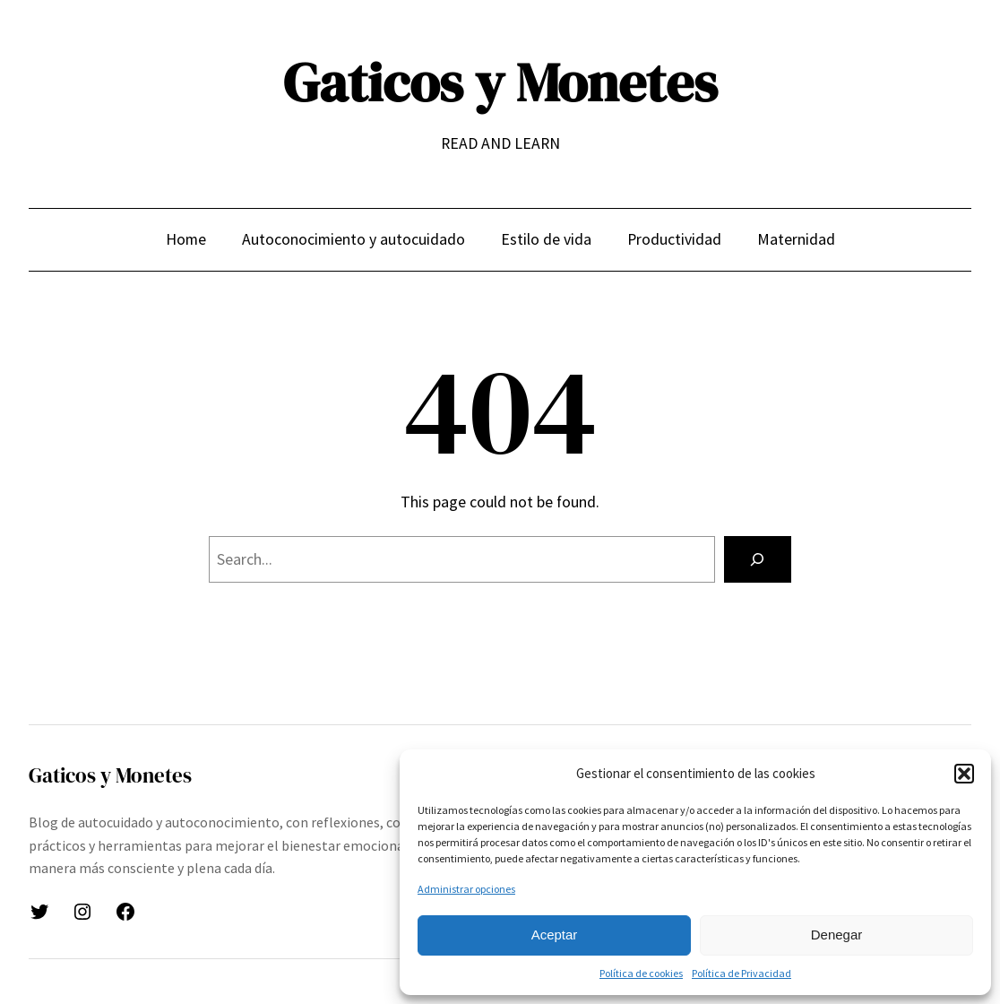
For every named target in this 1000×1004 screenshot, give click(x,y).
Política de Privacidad (741, 973)
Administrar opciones (466, 889)
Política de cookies (641, 973)
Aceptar (554, 934)
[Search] (757, 559)
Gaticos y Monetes (500, 82)
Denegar (837, 934)
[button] (964, 774)
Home (186, 239)
